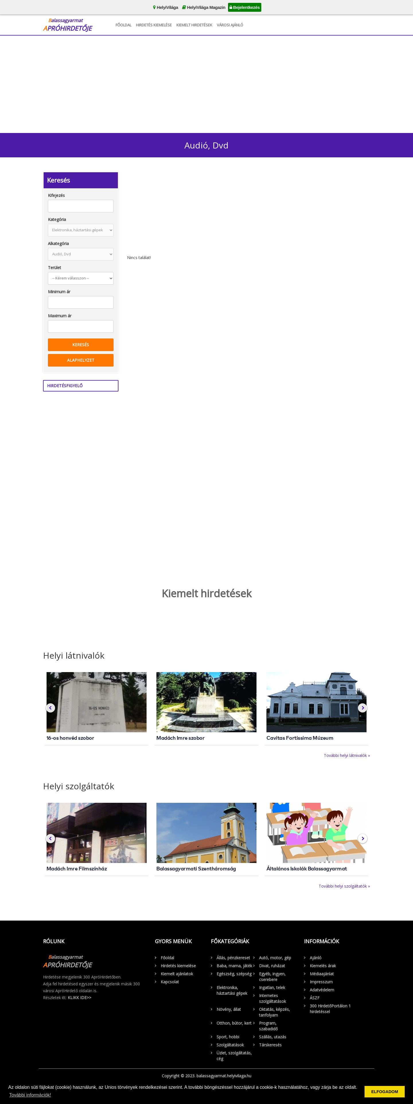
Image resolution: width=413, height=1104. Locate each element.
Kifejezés (56, 195)
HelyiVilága (165, 7)
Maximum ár (59, 315)
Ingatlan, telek (272, 987)
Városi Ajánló (230, 25)
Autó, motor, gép (275, 957)
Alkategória (58, 243)
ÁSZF (315, 998)
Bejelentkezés (244, 7)
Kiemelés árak (323, 965)
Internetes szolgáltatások (272, 998)
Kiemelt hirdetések (194, 25)
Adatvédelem (322, 990)
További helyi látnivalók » (347, 755)
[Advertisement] (206, 83)
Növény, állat (229, 1009)
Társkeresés (270, 1045)
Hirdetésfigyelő (65, 385)
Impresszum (321, 981)
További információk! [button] (30, 1095)
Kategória (57, 219)
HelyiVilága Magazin (203, 7)
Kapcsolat (170, 981)
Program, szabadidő (268, 1025)
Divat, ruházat (272, 965)
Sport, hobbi (228, 1037)
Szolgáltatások (230, 1045)
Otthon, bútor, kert (234, 1023)
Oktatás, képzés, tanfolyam (274, 1012)
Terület (54, 267)
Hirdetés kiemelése (154, 25)
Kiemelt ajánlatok (177, 973)
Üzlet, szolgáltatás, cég (234, 1055)
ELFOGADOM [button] (384, 1091)
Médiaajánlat (322, 973)
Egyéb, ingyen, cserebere (272, 976)
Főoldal (123, 25)
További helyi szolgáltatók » (344, 886)
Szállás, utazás (272, 1037)
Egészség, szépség (234, 973)
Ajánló (316, 957)
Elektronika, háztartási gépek (232, 990)
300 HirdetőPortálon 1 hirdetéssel (330, 1008)
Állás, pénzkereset (233, 957)
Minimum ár (59, 291)
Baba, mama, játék (234, 965)
